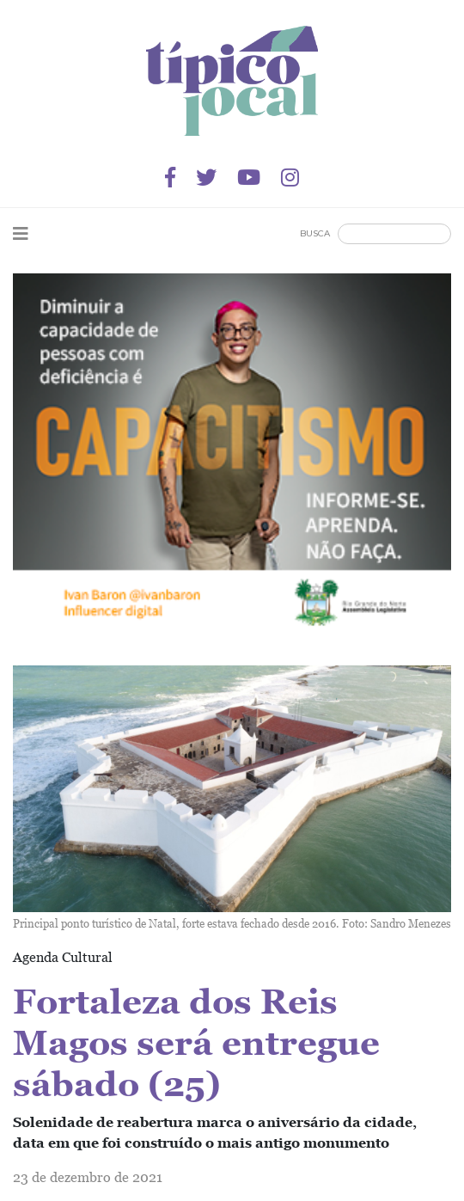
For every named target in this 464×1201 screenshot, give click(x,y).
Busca (315, 233)
